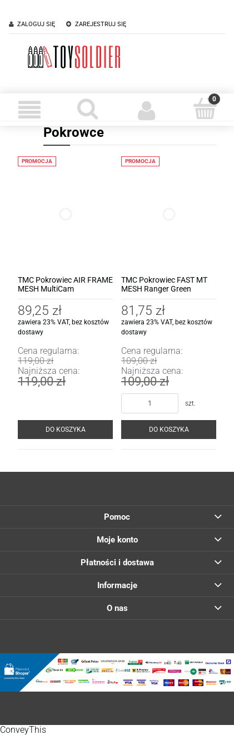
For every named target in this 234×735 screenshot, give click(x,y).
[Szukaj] (87, 108)
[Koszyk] (205, 108)
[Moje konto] (146, 109)
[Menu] (29, 109)
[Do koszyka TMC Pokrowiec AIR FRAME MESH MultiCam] (65, 429)
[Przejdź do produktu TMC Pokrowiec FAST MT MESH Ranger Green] (168, 214)
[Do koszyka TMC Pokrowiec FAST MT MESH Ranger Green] (168, 429)
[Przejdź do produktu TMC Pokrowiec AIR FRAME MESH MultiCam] (65, 214)
